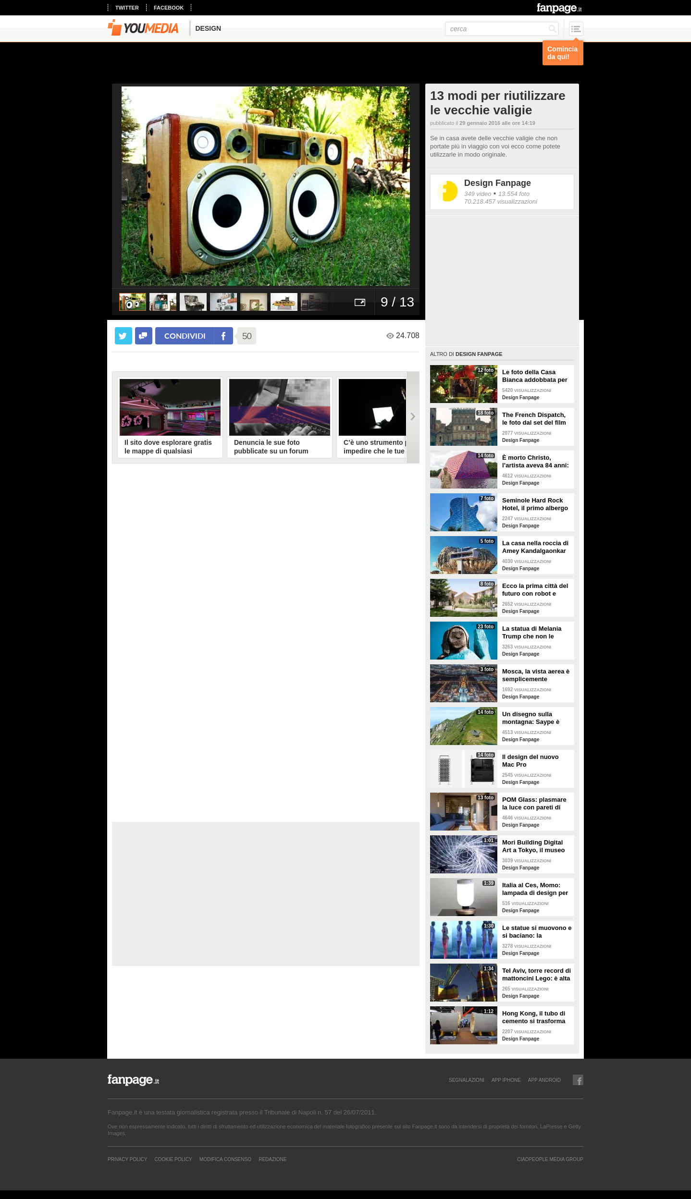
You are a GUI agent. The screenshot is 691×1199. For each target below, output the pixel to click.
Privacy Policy (127, 1159)
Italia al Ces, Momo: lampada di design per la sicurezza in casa (535, 889)
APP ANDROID (544, 1079)
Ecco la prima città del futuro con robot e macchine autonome (535, 590)
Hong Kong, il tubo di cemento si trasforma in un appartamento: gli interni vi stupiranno (536, 1017)
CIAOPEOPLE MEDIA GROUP (550, 1159)
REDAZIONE (272, 1159)
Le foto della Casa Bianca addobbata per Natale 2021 (535, 376)
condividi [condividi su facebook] (185, 335)
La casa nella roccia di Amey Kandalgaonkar (535, 546)
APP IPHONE (506, 1079)
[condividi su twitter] (123, 335)
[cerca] (502, 29)
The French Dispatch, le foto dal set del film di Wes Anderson (534, 419)
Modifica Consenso (225, 1159)
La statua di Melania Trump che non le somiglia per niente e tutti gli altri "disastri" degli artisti (534, 632)
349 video (477, 193)
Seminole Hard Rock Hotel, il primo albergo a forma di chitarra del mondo (535, 504)
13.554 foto (514, 193)
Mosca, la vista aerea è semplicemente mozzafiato (535, 675)
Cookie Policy (173, 1159)
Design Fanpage (497, 183)
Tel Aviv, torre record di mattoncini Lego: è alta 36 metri (536, 974)
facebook (169, 8)
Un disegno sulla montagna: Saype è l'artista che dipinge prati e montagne (531, 718)
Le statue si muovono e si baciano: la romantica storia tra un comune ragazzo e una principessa (536, 932)
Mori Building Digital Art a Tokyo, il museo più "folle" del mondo (534, 846)
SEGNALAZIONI (466, 1079)
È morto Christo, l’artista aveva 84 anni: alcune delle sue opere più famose (535, 461)
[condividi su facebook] (143, 335)
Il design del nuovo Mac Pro (530, 760)
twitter (127, 8)
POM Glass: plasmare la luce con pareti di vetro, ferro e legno (534, 803)
